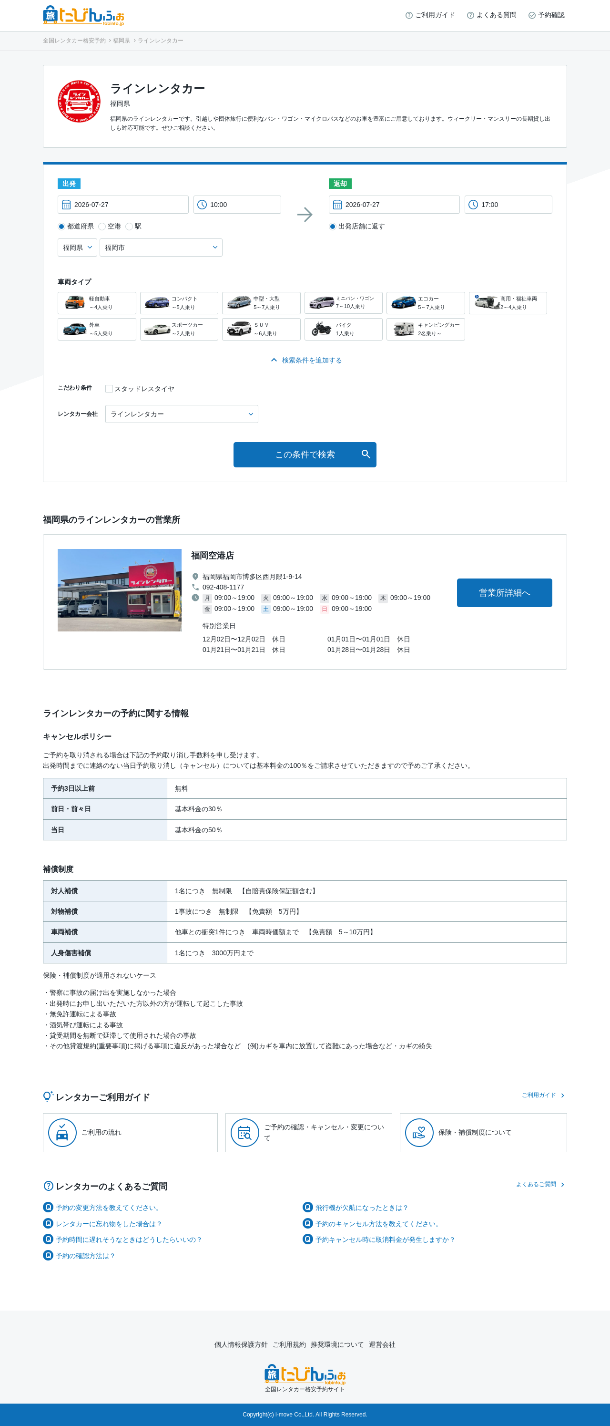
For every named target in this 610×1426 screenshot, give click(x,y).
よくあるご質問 (536, 1184)
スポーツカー (179, 329)
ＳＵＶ (261, 329)
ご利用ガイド (435, 15)
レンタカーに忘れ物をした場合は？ (109, 1224)
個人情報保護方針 (241, 1344)
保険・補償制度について (475, 1132)
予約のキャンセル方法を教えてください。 (378, 1224)
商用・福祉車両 (508, 303)
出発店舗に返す (361, 226)
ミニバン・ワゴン (343, 303)
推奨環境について (337, 1344)
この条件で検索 (305, 454)
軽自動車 (97, 303)
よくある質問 (497, 15)
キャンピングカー (425, 329)
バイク (343, 329)
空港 (114, 226)
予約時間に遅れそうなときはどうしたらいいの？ (129, 1239)
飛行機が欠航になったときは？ (362, 1207)
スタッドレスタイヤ (144, 389)
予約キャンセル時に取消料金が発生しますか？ (385, 1239)
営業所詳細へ (504, 593)
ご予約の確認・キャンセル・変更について (324, 1132)
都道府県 (80, 226)
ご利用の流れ (101, 1132)
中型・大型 (261, 303)
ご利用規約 (289, 1344)
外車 (97, 329)
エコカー (425, 303)
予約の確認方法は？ (86, 1256)
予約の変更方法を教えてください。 (109, 1207)
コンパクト (179, 303)
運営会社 (382, 1344)
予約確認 (551, 15)
